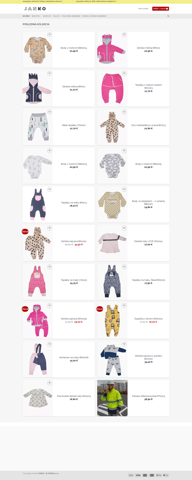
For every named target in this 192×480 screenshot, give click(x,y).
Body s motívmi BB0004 (74, 48)
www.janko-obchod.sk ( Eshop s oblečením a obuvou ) (42, 1)
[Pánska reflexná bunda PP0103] (112, 398)
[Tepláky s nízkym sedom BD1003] (112, 88)
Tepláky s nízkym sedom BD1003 (148, 86)
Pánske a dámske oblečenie (94, 16)
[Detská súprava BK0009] (38, 320)
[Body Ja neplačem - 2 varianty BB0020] (112, 204)
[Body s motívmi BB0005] (112, 166)
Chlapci (56, 16)
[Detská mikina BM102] (112, 50)
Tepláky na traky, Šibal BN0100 (148, 280)
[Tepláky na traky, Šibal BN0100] (112, 282)
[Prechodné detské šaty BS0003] (38, 398)
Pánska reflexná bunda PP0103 (148, 396)
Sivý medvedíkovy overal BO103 (148, 125)
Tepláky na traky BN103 (74, 202)
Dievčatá (47, 16)
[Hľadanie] (168, 16)
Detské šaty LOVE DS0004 (148, 241)
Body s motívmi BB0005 (148, 164)
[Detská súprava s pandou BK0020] (112, 359)
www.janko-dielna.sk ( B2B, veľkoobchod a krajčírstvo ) (96, 1)
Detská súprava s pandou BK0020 (148, 357)
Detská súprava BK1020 (73, 241)
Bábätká (36, 16)
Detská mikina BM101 (73, 86)
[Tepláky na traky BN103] (38, 204)
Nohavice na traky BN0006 (73, 357)
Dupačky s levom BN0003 (148, 318)
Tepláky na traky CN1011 (74, 280)
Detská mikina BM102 (148, 48)
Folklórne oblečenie (71, 16)
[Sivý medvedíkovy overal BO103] (112, 127)
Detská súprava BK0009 (74, 318)
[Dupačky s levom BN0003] (112, 320)
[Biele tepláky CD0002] (38, 127)
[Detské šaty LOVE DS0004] (112, 243)
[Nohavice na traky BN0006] (38, 359)
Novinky (26, 16)
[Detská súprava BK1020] (38, 243)
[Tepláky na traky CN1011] (38, 282)
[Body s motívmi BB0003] (38, 166)
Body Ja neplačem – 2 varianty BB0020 (148, 202)
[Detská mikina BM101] (38, 88)
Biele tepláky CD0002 (74, 125)
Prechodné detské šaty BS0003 (74, 396)
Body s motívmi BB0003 (74, 164)
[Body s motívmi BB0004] (38, 50)
